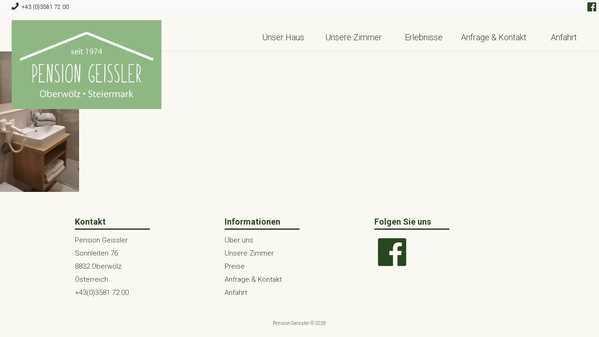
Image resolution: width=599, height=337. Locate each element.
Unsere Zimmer (353, 37)
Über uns (239, 240)
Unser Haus (283, 37)
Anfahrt (564, 37)
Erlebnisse (424, 37)
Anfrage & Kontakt (493, 37)
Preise (235, 266)
